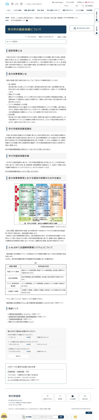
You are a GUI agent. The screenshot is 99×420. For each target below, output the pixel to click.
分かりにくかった (42, 344)
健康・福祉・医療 (29, 10)
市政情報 (89, 10)
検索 (61, 417)
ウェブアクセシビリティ (34, 408)
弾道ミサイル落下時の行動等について (21, 322)
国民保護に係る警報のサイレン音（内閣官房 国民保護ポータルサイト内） (30, 303)
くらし (9, 10)
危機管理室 (11, 372)
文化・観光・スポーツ (53, 10)
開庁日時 (60, 399)
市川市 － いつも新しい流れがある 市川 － (22, 17)
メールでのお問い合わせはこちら (19, 380)
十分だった (12, 337)
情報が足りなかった (43, 337)
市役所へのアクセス (47, 399)
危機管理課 (20, 372)
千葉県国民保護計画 (15, 319)
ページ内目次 (13, 41)
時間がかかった (42, 351)
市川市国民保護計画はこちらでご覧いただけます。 (22, 171)
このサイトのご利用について (21, 408)
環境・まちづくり (68, 10)
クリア (75, 417)
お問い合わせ (85, 399)
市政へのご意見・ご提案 (45, 408)
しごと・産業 (80, 10)
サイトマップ (11, 408)
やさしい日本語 (70, 2)
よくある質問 (72, 399)
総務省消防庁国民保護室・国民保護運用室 (23, 317)
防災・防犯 (40, 10)
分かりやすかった (14, 344)
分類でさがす (39, 17)
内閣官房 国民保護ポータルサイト (20, 314)
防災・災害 (53, 17)
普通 (29, 337)
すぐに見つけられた (15, 351)
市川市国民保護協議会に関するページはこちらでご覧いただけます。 (28, 149)
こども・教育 (17, 10)
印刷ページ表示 (62, 37)
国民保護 (60, 17)
